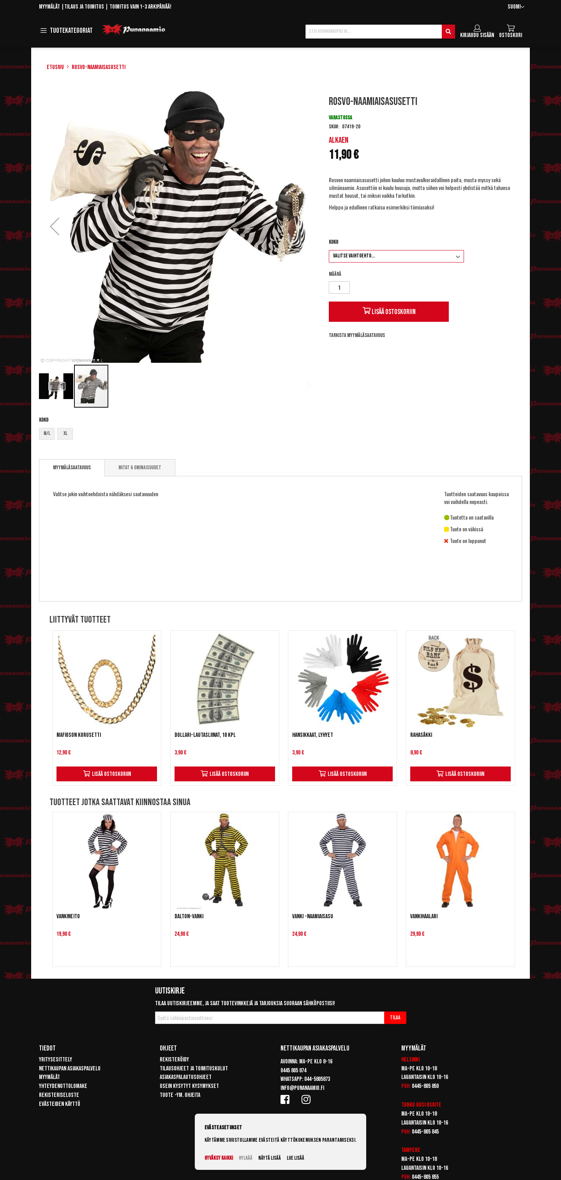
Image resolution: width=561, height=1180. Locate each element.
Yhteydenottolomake (63, 1086)
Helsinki (410, 1059)
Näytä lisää (269, 1158)
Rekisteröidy (174, 1059)
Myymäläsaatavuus (72, 467)
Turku (408, 1105)
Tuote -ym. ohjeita (180, 1095)
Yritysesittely (55, 1059)
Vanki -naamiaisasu (312, 916)
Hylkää (245, 1158)
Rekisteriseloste (59, 1095)
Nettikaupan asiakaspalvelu (70, 1068)
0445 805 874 (293, 1070)
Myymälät (49, 7)
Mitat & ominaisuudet (139, 467)
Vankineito (68, 916)
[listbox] (176, 435)
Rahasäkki (421, 735)
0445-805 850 (425, 1086)
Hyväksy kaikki (219, 1158)
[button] (516, 7)
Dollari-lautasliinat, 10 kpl (205, 735)
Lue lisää (295, 1158)
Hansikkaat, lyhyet (312, 735)
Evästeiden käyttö (59, 1104)
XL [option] (65, 434)
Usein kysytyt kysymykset (189, 1086)
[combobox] (380, 32)
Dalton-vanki (189, 916)
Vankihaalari (424, 916)
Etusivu (55, 67)
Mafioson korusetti (78, 735)
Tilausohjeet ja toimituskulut (194, 1068)
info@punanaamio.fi (302, 1088)
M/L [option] (47, 434)
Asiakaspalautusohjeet (186, 1077)
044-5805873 (317, 1079)
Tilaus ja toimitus (84, 7)
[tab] (72, 467)
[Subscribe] (395, 1017)
